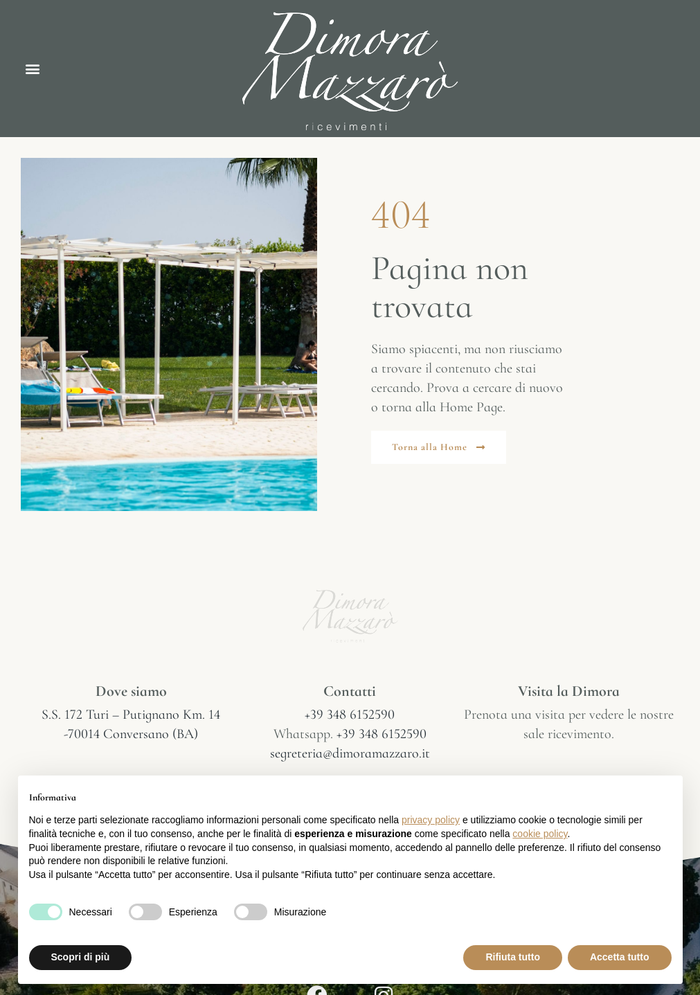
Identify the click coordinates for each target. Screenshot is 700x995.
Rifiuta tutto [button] (512, 956)
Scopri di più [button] (80, 956)
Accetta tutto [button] (619, 956)
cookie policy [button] (539, 833)
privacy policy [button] (431, 819)
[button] (32, 68)
